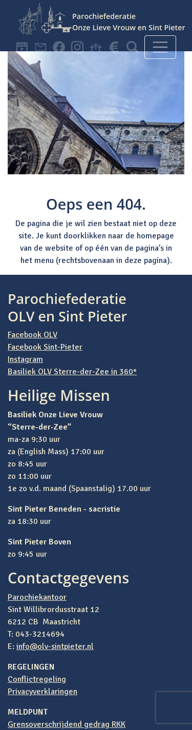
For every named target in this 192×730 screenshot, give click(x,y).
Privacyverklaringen (42, 691)
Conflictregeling (37, 679)
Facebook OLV (32, 335)
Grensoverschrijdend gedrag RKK (66, 724)
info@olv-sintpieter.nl (55, 646)
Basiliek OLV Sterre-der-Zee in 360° (72, 372)
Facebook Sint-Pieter (45, 347)
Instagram (25, 359)
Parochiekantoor (37, 597)
